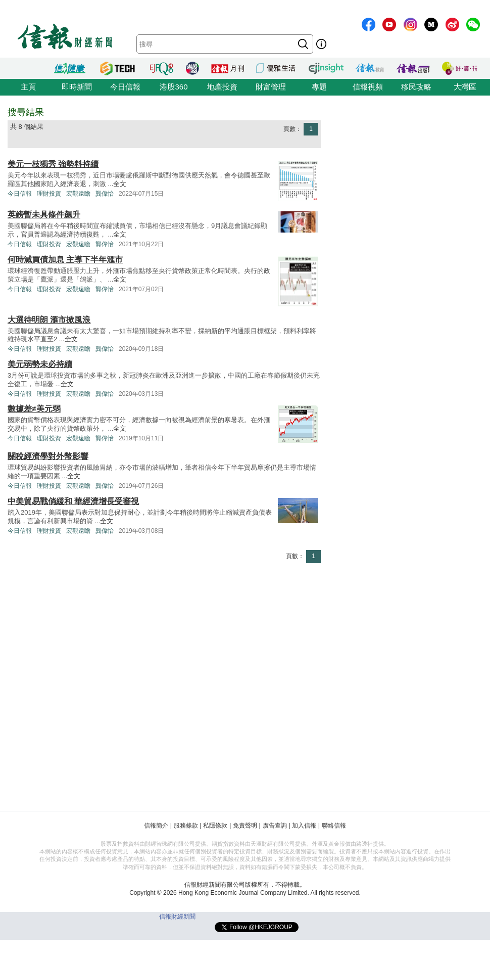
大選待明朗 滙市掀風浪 (49, 319)
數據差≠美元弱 (34, 408)
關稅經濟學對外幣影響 (48, 456)
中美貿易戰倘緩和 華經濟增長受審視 (73, 501)
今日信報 (125, 86)
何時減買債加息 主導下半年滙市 (65, 259)
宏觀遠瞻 (78, 193)
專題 (319, 86)
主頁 (28, 86)
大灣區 (465, 86)
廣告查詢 (275, 825)
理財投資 (49, 193)
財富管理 (271, 86)
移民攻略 (416, 86)
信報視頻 (368, 86)
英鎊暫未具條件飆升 (44, 214)
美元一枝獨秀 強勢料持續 (53, 164)
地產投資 (222, 86)
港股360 (173, 86)
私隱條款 (215, 825)
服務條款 (186, 825)
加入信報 (304, 825)
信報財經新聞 (177, 916)
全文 (119, 184)
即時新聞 (77, 86)
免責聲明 (245, 825)
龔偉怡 (104, 193)
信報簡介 (156, 825)
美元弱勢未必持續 (40, 364)
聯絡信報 (334, 825)
